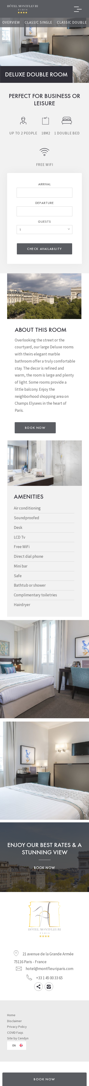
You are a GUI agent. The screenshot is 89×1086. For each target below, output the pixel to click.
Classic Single (38, 22)
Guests (44, 221)
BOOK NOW (44, 1079)
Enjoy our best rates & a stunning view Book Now (44, 862)
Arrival (44, 184)
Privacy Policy (17, 1031)
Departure (44, 202)
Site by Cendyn (17, 1043)
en (14, 1050)
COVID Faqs (15, 1037)
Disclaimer (14, 1026)
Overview (11, 22)
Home (11, 1020)
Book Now (49, 430)
